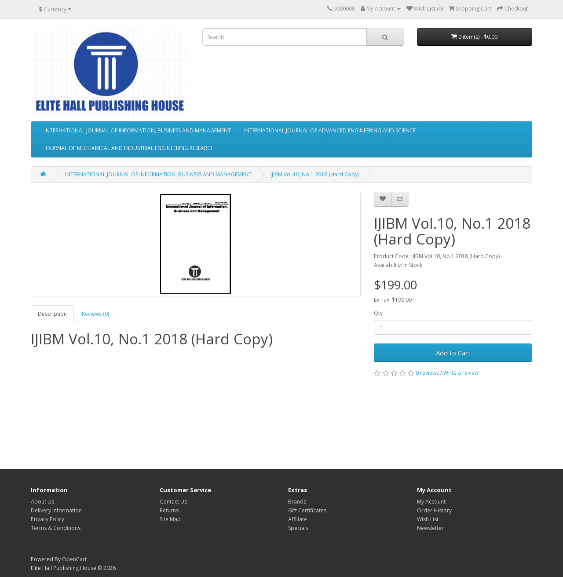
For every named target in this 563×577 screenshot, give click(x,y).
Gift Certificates (307, 510)
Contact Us (173, 501)
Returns (169, 510)
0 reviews (427, 372)
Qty (378, 313)
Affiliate (297, 519)
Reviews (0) (95, 314)
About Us (42, 501)
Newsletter (430, 528)
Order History (434, 510)
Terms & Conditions (55, 528)
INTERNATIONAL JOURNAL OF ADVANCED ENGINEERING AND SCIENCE (330, 130)
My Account (431, 501)
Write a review (461, 372)
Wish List (428, 519)
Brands (297, 501)
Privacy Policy (47, 519)
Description (52, 314)
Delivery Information (56, 510)
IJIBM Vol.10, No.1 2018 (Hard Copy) (315, 174)
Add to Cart (453, 352)
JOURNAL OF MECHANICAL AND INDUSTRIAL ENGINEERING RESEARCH (129, 148)
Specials (298, 528)
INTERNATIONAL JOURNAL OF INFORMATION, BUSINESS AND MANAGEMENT (137, 130)
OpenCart (74, 559)
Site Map (170, 519)
